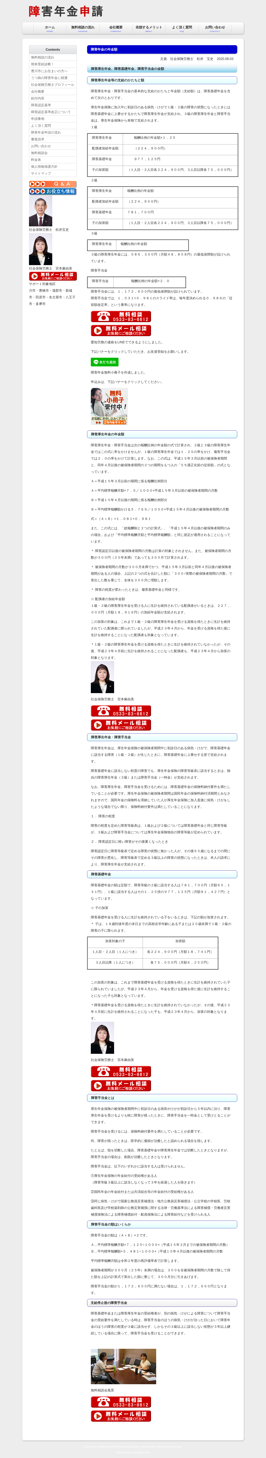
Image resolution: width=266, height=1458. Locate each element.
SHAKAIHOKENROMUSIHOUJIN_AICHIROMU (127, 1446)
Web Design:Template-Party (133, 1452)
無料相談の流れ (82, 29)
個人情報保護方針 (44, 166)
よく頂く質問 (182, 29)
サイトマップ (41, 173)
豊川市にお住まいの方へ (49, 71)
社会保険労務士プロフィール (52, 85)
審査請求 (37, 139)
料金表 (36, 160)
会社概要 (115, 29)
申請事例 (37, 119)
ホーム (50, 29)
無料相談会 (39, 153)
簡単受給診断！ (42, 64)
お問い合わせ (215, 29)
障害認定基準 (41, 105)
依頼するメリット (149, 29)
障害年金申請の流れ (46, 132)
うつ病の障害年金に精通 (49, 78)
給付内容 (37, 98)
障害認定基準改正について (51, 112)
